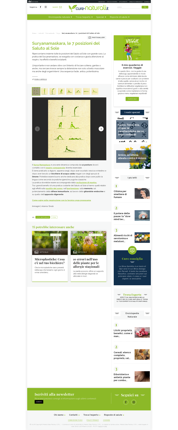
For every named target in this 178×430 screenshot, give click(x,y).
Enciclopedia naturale (59, 17)
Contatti (73, 415)
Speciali (100, 17)
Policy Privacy (93, 420)
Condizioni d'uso (75, 420)
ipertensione (73, 188)
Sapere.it (147, 1)
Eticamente (123, 1)
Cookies (106, 420)
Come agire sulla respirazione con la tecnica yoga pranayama (61, 200)
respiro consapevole (55, 168)
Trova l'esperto (83, 17)
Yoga (54, 217)
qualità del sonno (54, 188)
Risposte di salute (119, 17)
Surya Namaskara (41, 165)
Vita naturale (43, 217)
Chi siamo (58, 415)
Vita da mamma (112, 1)
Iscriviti (57, 7)
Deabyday (101, 1)
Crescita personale (135, 1)
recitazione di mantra (86, 182)
